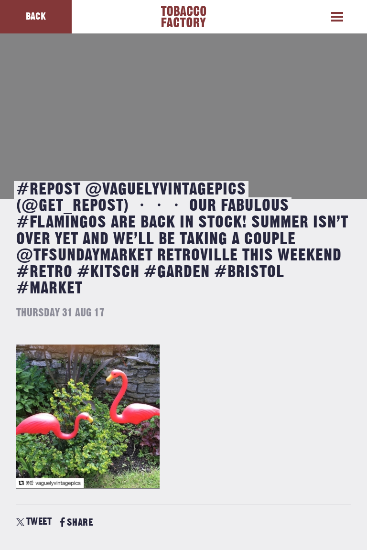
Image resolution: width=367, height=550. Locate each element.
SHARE (76, 523)
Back (36, 16)
